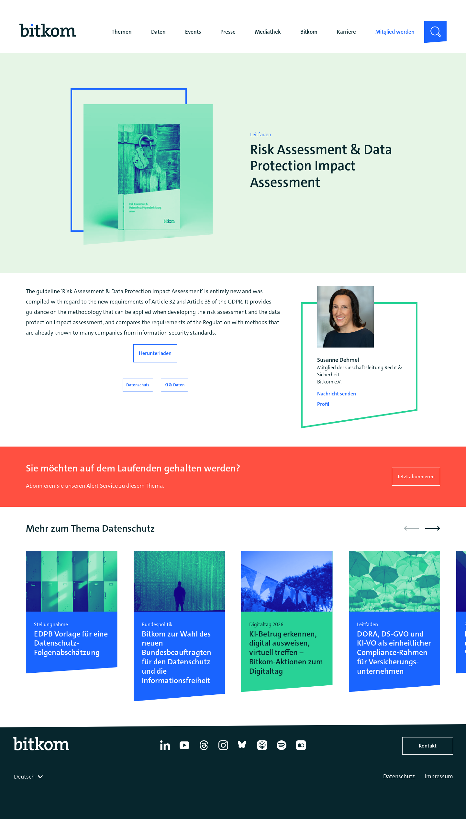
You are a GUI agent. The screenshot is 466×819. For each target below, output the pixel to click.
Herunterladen (155, 353)
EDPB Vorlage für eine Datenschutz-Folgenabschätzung (71, 643)
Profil (323, 404)
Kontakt (428, 745)
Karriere (346, 31)
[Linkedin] (165, 750)
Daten (158, 31)
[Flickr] (301, 750)
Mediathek (268, 31)
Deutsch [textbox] (24, 776)
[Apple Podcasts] (262, 750)
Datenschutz (138, 385)
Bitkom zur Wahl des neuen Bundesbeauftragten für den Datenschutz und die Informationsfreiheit (176, 657)
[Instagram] (223, 750)
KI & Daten (174, 385)
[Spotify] (281, 750)
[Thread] (204, 750)
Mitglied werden (395, 31)
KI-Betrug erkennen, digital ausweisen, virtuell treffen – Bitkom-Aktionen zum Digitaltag (286, 652)
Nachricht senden (336, 393)
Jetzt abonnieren (416, 476)
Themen (122, 31)
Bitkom (308, 31)
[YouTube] (184, 750)
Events (193, 31)
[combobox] (29, 776)
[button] (432, 528)
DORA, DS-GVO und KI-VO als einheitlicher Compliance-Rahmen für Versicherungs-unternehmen (394, 652)
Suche (431, 25)
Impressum (439, 776)
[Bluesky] (243, 750)
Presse (228, 31)
